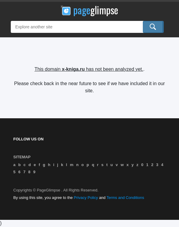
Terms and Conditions (125, 197)
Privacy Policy (86, 197)
